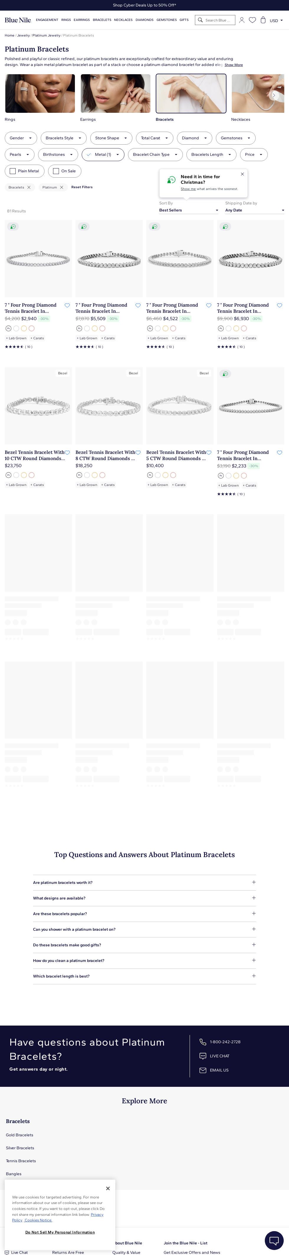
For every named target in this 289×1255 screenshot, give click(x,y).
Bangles (14, 1173)
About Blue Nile (127, 1243)
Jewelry (23, 35)
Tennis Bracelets (21, 1160)
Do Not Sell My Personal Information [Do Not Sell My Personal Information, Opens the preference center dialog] (60, 1232)
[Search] (200, 20)
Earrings (82, 20)
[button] (40, 98)
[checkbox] (13, 171)
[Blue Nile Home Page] (18, 20)
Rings (66, 20)
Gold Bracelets (19, 1134)
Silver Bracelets (20, 1147)
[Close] (107, 1188)
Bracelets (102, 20)
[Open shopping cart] (263, 20)
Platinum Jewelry (46, 35)
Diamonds (145, 20)
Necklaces (123, 20)
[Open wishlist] (252, 20)
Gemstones (167, 20)
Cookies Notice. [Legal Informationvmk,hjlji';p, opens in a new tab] (38, 1220)
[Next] (274, 95)
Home (9, 35)
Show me (188, 189)
